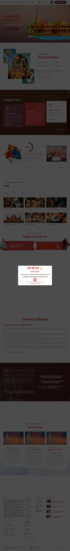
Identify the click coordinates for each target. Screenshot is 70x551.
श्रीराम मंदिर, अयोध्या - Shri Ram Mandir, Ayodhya (35, 275)
